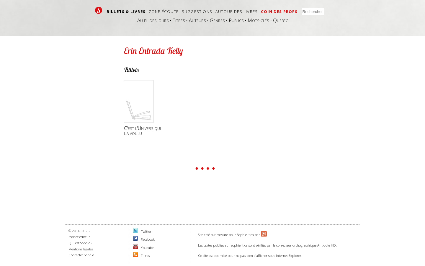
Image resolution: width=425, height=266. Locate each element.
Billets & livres (126, 11)
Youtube (147, 247)
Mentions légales (80, 249)
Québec (280, 20)
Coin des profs (279, 11)
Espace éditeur (79, 236)
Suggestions (197, 11)
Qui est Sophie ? (80, 243)
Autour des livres (236, 11)
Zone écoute (164, 11)
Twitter (146, 231)
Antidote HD (326, 245)
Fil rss (145, 255)
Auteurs (197, 20)
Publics (236, 20)
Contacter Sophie (81, 255)
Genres (217, 20)
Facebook (148, 239)
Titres (179, 20)
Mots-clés (258, 20)
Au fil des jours (153, 20)
